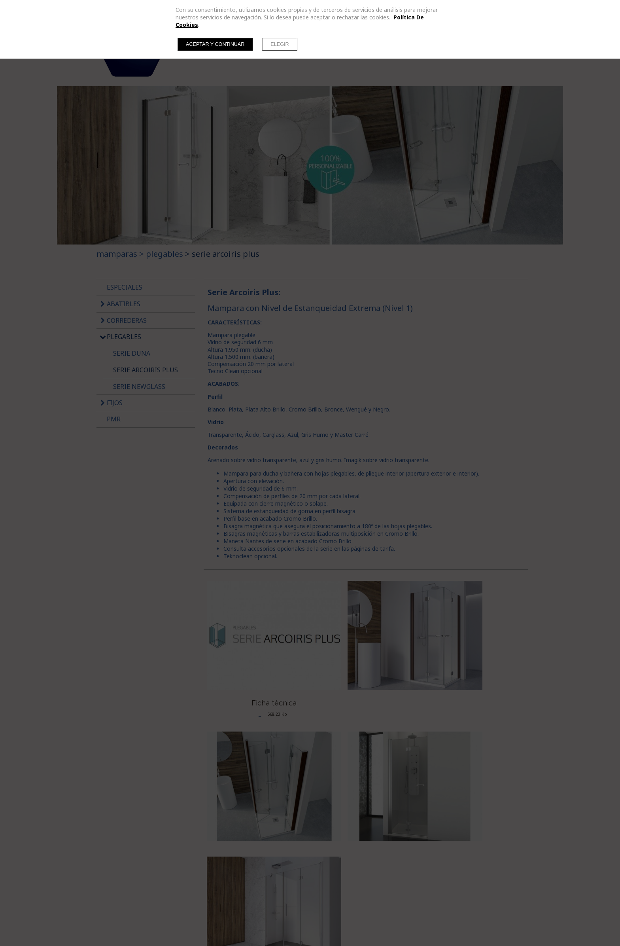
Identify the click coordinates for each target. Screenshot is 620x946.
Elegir (279, 44)
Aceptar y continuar (215, 44)
